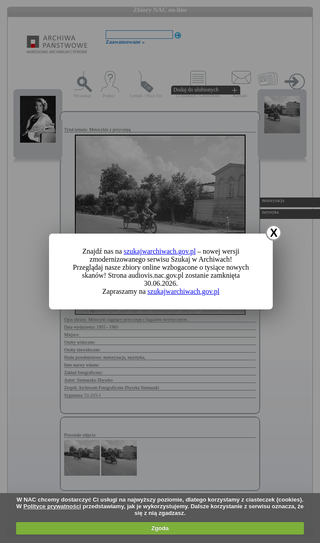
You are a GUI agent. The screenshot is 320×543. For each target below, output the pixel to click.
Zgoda (159, 528)
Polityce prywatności (52, 506)
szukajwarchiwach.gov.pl (160, 251)
